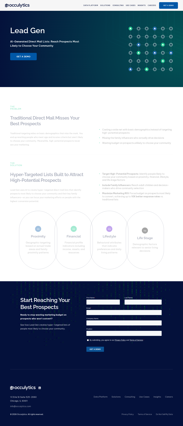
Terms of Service (145, 414)
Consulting (130, 396)
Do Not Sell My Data (164, 414)
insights (142, 5)
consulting (118, 5)
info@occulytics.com (20, 406)
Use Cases (144, 396)
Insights (157, 396)
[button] (105, 5)
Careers (152, 5)
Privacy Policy (128, 414)
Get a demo (23, 56)
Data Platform (90, 5)
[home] (17, 5)
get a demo (168, 5)
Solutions (116, 396)
